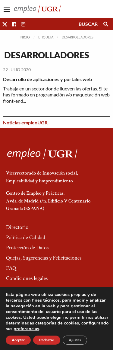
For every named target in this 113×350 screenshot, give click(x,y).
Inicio (25, 37)
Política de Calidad (25, 237)
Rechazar (46, 340)
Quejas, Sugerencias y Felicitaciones (44, 257)
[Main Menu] (7, 9)
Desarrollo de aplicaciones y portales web (47, 79)
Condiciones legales (27, 278)
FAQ (11, 268)
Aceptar (18, 340)
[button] (5, 24)
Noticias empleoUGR (25, 122)
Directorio (17, 227)
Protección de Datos (27, 247)
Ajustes (75, 340)
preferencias (26, 328)
